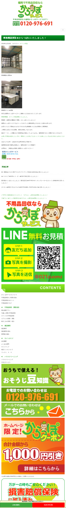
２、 (9, 352)
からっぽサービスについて (9, 294)
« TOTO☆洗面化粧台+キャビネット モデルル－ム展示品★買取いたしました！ (24, 195)
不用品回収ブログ (6, 303)
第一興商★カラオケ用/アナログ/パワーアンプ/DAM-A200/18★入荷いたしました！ (25, 172)
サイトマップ (5, 347)
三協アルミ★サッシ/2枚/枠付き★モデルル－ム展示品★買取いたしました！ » (23, 198)
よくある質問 (5, 344)
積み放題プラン (5, 310)
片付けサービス (5, 362)
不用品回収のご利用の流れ (9, 297)
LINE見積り (16, 505)
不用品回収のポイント (7, 300)
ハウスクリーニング (7, 359)
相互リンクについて (7, 349)
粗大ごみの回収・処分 (7, 321)
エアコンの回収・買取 (7, 318)
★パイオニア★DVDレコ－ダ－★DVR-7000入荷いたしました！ (20, 176)
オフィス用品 (24, 43)
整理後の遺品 (5, 334)
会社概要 (4, 341)
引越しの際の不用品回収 (8, 313)
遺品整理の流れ (5, 331)
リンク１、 (4, 352)
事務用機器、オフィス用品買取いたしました (14, 117)
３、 (11, 352)
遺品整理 (4, 328)
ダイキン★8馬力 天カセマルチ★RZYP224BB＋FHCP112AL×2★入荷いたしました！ (26, 187)
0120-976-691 (48, 505)
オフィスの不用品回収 (7, 316)
